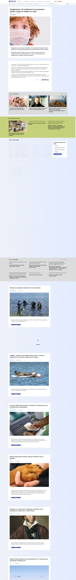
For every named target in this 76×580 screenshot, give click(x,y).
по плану (56, 134)
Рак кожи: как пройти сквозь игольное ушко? (55, 224)
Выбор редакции (40, 1)
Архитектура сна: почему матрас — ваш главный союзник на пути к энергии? (17, 122)
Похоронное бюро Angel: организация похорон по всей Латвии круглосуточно (38, 217)
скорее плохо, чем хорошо (60, 138)
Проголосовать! (57, 142)
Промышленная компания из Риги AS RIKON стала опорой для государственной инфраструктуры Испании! (57, 99)
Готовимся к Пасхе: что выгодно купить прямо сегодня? (16, 216)
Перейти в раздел (63, 93)
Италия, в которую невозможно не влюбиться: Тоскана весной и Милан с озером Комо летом (18, 225)
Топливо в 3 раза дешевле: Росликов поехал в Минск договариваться (37, 109)
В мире (20, 1)
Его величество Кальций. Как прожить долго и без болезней (17, 109)
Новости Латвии (33, 1)
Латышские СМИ (47, 1)
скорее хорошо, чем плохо (60, 136)
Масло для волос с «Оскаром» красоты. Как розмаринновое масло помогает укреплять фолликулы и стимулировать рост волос (56, 122)
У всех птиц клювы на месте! (35, 224)
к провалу (56, 140)
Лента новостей (26, 1)
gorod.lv (46, 49)
